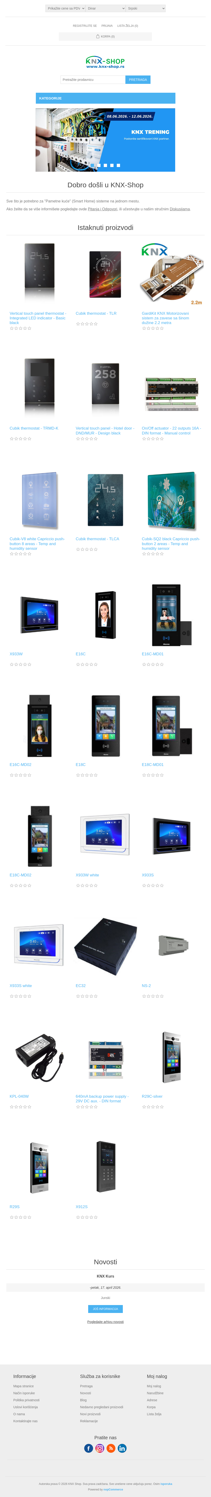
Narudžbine (155, 1393)
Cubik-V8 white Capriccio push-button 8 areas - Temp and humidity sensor (37, 544)
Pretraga (86, 1386)
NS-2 (146, 986)
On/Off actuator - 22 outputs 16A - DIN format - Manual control (171, 430)
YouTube (122, 1448)
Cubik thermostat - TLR (96, 313)
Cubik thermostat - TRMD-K (34, 428)
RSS (111, 1448)
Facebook (88, 1448)
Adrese (152, 1400)
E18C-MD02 (20, 875)
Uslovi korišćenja (25, 1407)
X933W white (87, 875)
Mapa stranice (23, 1386)
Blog (83, 1400)
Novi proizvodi (90, 1414)
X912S (82, 1207)
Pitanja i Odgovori (102, 209)
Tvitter (99, 1448)
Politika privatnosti (26, 1400)
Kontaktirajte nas (25, 1421)
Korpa (151, 1407)
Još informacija (105, 1309)
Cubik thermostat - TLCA (97, 539)
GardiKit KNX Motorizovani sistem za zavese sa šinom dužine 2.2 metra (165, 318)
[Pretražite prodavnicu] (93, 79)
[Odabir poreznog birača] (65, 8)
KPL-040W (19, 1096)
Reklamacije (89, 1421)
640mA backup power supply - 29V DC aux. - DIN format (102, 1098)
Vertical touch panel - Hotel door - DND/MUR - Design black (105, 430)
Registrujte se (85, 25)
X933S (148, 875)
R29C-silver (152, 1096)
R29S (15, 1207)
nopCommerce (113, 1489)
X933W (16, 654)
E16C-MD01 (153, 654)
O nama (19, 1414)
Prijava (107, 25)
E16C (81, 654)
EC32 (81, 986)
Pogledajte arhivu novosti (105, 1322)
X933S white (21, 986)
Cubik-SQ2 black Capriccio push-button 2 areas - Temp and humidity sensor (171, 544)
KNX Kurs (105, 1276)
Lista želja (154, 1414)
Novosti (85, 1393)
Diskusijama (180, 209)
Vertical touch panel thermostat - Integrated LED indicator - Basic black (38, 318)
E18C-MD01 (153, 764)
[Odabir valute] (105, 8)
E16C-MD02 (20, 764)
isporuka (166, 1484)
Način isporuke (24, 1393)
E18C (81, 764)
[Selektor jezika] (146, 8)
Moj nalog (154, 1386)
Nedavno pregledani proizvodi (101, 1407)
